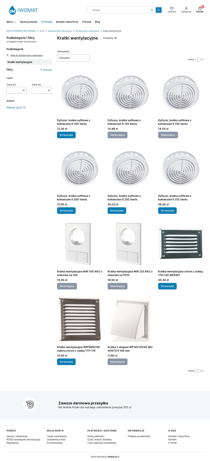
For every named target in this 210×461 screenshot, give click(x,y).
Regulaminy (13, 442)
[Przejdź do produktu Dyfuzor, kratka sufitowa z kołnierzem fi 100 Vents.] (79, 92)
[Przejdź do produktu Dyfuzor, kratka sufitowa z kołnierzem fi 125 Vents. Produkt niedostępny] (130, 92)
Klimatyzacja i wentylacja (87, 31)
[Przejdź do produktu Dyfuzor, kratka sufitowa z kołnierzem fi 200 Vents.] (79, 168)
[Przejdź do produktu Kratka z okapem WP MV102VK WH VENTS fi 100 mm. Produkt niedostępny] (130, 319)
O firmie (172, 442)
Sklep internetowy (104, 456)
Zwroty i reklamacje (17, 436)
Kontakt (172, 439)
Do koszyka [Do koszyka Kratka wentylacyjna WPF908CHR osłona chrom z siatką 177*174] (66, 361)
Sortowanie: (63, 51)
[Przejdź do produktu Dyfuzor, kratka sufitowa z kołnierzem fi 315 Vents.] (180, 168)
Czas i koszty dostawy (99, 439)
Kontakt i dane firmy (179, 436)
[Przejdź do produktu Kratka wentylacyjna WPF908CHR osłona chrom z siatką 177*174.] (79, 319)
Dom (42, 31)
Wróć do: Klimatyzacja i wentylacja (25, 55)
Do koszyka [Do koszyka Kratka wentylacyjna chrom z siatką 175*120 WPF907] (167, 286)
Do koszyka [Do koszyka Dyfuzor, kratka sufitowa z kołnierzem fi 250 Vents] (116, 210)
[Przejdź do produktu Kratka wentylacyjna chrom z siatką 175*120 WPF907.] (180, 243)
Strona (191, 59)
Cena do (36, 84)
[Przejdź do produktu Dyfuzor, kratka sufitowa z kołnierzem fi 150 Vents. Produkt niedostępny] (180, 92)
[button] (159, 10)
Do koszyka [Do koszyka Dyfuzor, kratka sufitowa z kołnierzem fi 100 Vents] (66, 134)
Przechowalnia (55, 442)
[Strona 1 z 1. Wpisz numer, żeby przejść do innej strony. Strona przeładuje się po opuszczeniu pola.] (197, 59)
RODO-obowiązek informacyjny (23, 439)
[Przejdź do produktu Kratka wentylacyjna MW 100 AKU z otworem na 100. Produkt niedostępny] (79, 243)
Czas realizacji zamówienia (101, 442)
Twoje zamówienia (56, 436)
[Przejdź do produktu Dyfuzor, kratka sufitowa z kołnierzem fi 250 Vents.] (130, 168)
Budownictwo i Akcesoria (60, 31)
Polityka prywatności (139, 436)
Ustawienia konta (56, 439)
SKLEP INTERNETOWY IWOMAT (21, 31)
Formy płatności (95, 436)
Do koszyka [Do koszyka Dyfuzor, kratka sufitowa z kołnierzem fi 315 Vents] (167, 210)
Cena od (11, 84)
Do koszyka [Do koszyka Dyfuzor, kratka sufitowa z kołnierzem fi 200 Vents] (66, 210)
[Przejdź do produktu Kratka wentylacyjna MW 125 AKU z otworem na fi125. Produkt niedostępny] (130, 243)
